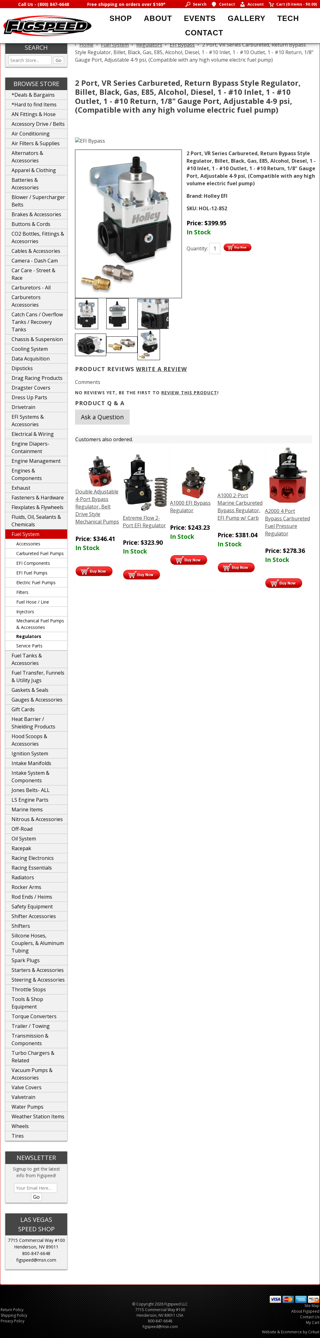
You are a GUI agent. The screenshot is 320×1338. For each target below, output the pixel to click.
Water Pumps (27, 1106)
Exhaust (21, 487)
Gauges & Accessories (37, 699)
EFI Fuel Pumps (32, 573)
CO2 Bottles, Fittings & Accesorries (38, 237)
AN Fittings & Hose (34, 114)
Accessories (28, 544)
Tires (18, 1135)
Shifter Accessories (34, 916)
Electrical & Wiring (33, 434)
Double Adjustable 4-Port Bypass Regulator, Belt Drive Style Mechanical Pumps (97, 506)
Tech (288, 18)
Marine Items (27, 809)
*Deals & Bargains (33, 94)
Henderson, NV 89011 (36, 1247)
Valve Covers (27, 1087)
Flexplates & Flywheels (37, 507)
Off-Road (22, 828)
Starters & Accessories (38, 970)
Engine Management (36, 460)
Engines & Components (27, 474)
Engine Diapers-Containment (30, 447)
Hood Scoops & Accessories (29, 740)
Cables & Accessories (36, 251)
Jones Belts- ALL (31, 790)
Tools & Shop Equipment (27, 1003)
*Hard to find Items (34, 104)
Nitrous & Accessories (37, 819)
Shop (120, 18)
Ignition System (30, 753)
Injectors (25, 612)
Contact (204, 32)
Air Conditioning (31, 133)
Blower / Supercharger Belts (38, 201)
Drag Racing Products (37, 378)
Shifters (21, 925)
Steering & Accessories (38, 979)
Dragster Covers (31, 387)
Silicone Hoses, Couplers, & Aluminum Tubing (38, 943)
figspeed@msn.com (36, 1260)
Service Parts (29, 646)
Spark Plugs (26, 960)
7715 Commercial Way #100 (36, 1240)
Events (200, 18)
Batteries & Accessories (25, 183)
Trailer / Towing (31, 1026)
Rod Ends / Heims (32, 896)
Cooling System (30, 348)
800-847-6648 (36, 1253)
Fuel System (25, 534)
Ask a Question (102, 417)
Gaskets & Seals (30, 690)
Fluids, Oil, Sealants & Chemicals (36, 520)
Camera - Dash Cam (35, 260)
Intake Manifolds (31, 763)
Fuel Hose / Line (32, 602)
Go (59, 60)
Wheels (20, 1126)
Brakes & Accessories (36, 214)
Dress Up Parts (29, 397)
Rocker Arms (26, 887)
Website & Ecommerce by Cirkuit (290, 1332)
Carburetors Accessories (26, 301)
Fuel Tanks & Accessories (27, 659)
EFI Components (33, 563)
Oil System (24, 838)
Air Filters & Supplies (36, 143)
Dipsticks (22, 368)
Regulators (28, 636)
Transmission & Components (30, 1039)
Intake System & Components (30, 776)
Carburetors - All (31, 287)
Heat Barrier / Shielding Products (33, 723)
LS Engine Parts (30, 799)
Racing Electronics (33, 858)
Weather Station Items (38, 1116)
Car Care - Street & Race (33, 274)
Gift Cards (23, 709)
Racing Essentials (32, 867)
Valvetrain (23, 1097)
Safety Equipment (32, 906)
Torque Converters (34, 1016)
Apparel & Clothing (34, 170)
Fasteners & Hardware (38, 497)
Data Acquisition (31, 358)
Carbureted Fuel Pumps (40, 553)
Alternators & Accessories (27, 157)
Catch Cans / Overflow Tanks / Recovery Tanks (37, 322)
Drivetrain (23, 407)
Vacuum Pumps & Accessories (32, 1074)
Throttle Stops (29, 989)
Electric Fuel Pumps (36, 582)
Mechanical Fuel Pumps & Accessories (40, 624)
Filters (22, 592)
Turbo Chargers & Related (33, 1056)
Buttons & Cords (31, 224)
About (158, 18)
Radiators (23, 877)
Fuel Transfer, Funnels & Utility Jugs (38, 676)
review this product (189, 393)
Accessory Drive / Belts (38, 123)
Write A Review (161, 369)
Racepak (21, 848)
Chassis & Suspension (37, 339)
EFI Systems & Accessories (28, 420)
